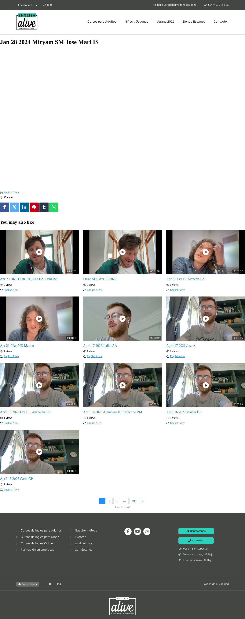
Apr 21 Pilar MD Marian (17, 346)
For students (27, 5)
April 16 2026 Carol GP (16, 479)
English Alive (11, 192)
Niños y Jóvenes (136, 21)
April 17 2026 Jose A (180, 346)
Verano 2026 (165, 21)
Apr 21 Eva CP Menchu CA (185, 279)
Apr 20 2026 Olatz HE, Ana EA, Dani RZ (28, 279)
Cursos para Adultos (101, 21)
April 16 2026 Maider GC (184, 412)
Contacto (220, 21)
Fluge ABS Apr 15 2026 (99, 279)
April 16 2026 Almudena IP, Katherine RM (112, 412)
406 (134, 500)
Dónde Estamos (194, 21)
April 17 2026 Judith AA (100, 346)
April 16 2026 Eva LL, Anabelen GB (25, 412)
